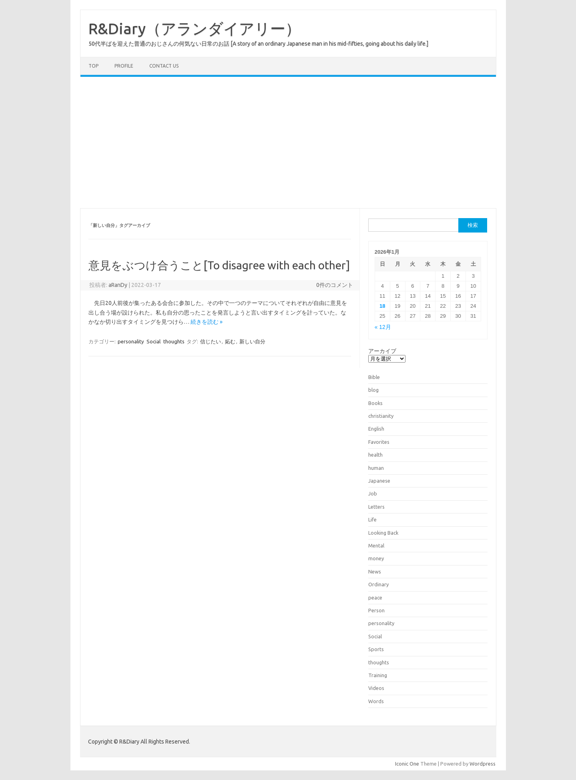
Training (377, 675)
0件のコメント (334, 285)
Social (154, 341)
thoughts (174, 341)
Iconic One (407, 763)
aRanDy (117, 285)
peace (375, 597)
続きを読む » (207, 322)
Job (372, 493)
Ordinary (378, 584)
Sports (376, 649)
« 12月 (383, 327)
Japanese (379, 480)
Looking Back (383, 532)
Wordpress (483, 763)
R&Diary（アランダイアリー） (194, 28)
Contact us (164, 65)
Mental (376, 545)
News (374, 571)
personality (131, 341)
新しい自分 (252, 341)
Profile (123, 65)
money (376, 558)
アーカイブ (382, 351)
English (376, 428)
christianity (380, 416)
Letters (376, 506)
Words (376, 701)
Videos (376, 688)
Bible (374, 377)
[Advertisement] (288, 142)
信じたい (210, 341)
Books (375, 403)
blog (373, 390)
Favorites (378, 442)
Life (372, 519)
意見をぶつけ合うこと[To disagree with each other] (219, 265)
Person (376, 610)
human (376, 468)
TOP (93, 65)
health (375, 454)
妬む (230, 341)
